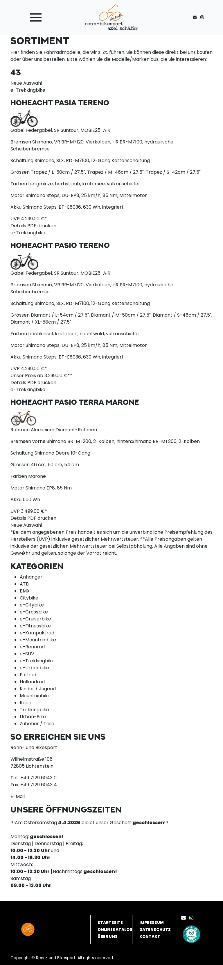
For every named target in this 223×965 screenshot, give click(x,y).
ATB (24, 584)
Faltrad (28, 674)
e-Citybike (32, 605)
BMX (25, 591)
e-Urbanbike (34, 667)
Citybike (29, 598)
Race (25, 702)
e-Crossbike (34, 612)
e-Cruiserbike (35, 618)
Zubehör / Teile (37, 723)
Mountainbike (35, 695)
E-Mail (17, 796)
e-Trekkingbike (37, 660)
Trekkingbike (34, 709)
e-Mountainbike (38, 639)
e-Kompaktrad (37, 632)
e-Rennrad (32, 646)
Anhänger (31, 577)
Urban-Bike (33, 716)
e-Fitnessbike (35, 625)
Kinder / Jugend (38, 688)
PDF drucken (41, 225)
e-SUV (27, 653)
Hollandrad (32, 681)
